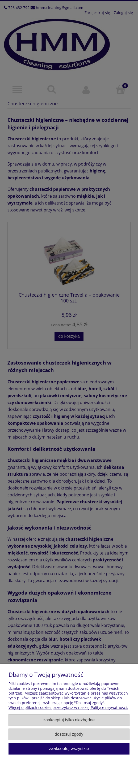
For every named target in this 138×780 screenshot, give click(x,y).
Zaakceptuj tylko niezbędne (69, 719)
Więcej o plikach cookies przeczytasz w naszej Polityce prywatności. (68, 707)
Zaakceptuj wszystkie (69, 748)
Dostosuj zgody (69, 734)
